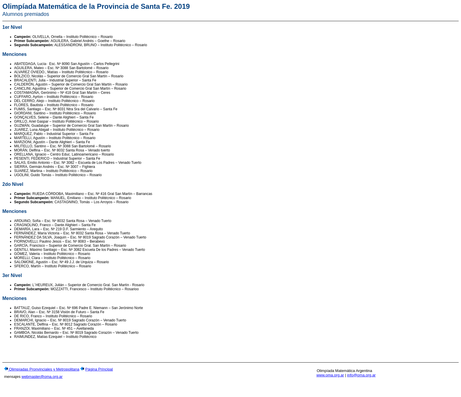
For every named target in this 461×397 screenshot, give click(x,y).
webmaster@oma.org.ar (42, 378)
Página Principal (99, 371)
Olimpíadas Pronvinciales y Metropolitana (43, 371)
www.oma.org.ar (330, 377)
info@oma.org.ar (361, 377)
